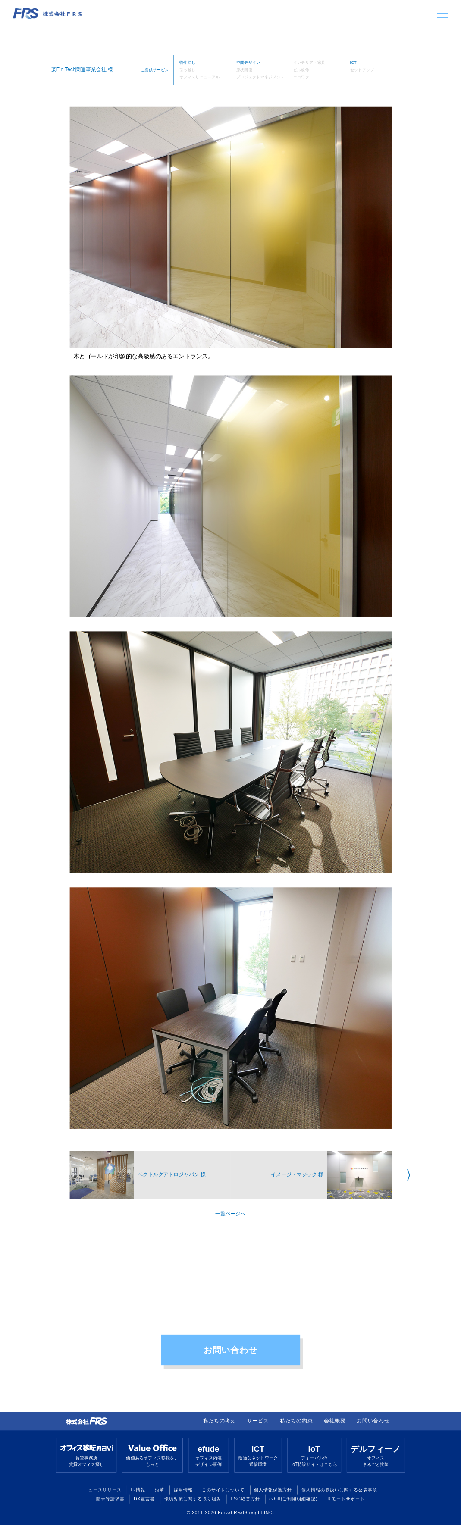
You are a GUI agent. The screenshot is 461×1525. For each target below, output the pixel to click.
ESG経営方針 (245, 1498)
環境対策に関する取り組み (192, 1498)
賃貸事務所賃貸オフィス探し (86, 1455)
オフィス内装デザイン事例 (208, 1455)
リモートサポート (346, 1498)
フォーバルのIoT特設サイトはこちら (314, 1455)
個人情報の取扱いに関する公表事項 (339, 1489)
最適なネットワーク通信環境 (258, 1455)
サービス (258, 1421)
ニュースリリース (103, 1489)
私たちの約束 (296, 1421)
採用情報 (183, 1489)
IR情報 (138, 1489)
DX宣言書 (144, 1498)
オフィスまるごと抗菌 (376, 1455)
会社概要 (335, 1421)
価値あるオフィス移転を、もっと (152, 1455)
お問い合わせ (231, 1350)
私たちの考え (219, 1421)
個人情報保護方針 (273, 1489)
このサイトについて (223, 1489)
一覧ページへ (230, 1214)
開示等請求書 (110, 1498)
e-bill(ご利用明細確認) (293, 1498)
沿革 (159, 1489)
